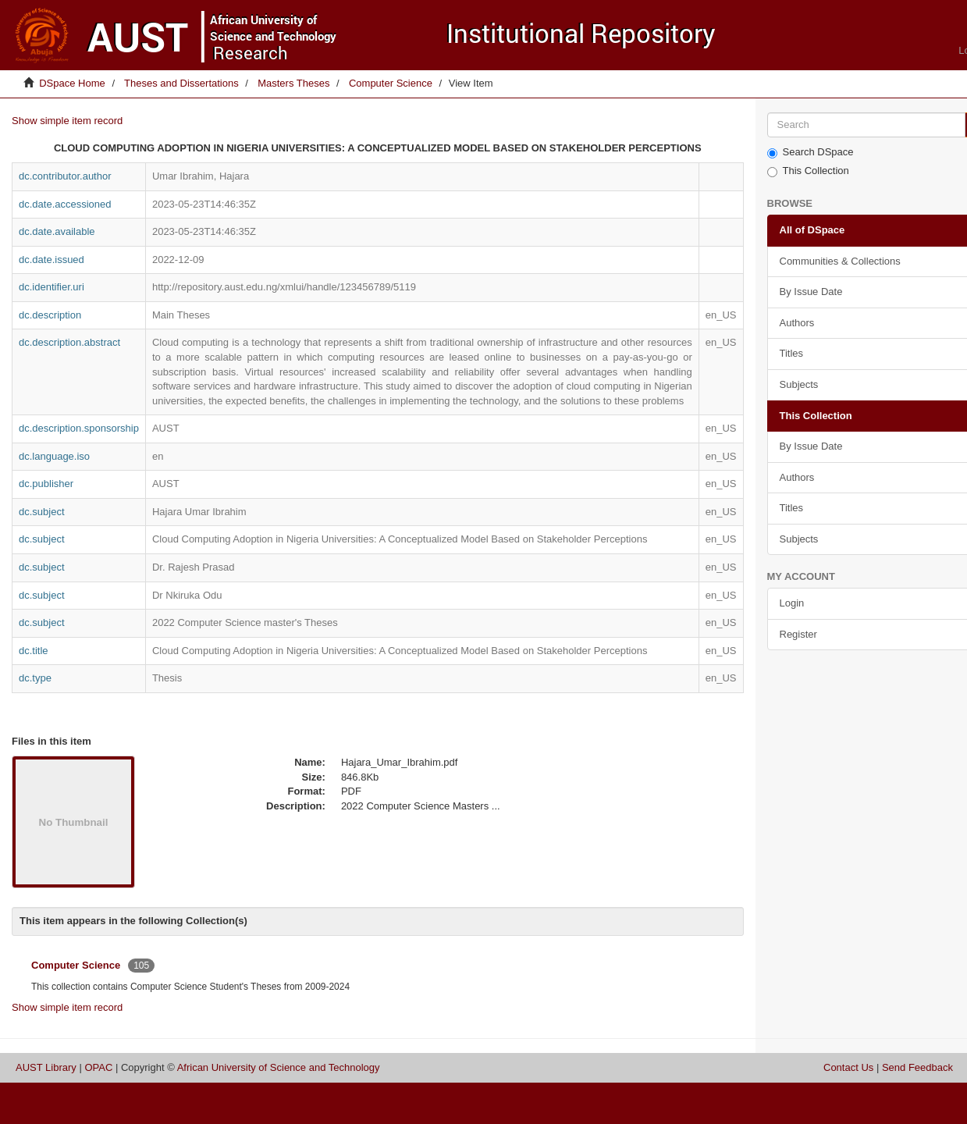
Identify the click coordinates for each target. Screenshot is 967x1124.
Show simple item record (67, 120)
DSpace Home (72, 83)
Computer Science (390, 83)
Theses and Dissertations (181, 83)
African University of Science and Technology (278, 1067)
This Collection (808, 171)
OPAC (98, 1067)
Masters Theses (293, 83)
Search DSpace (810, 152)
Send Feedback (917, 1067)
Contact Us (848, 1067)
